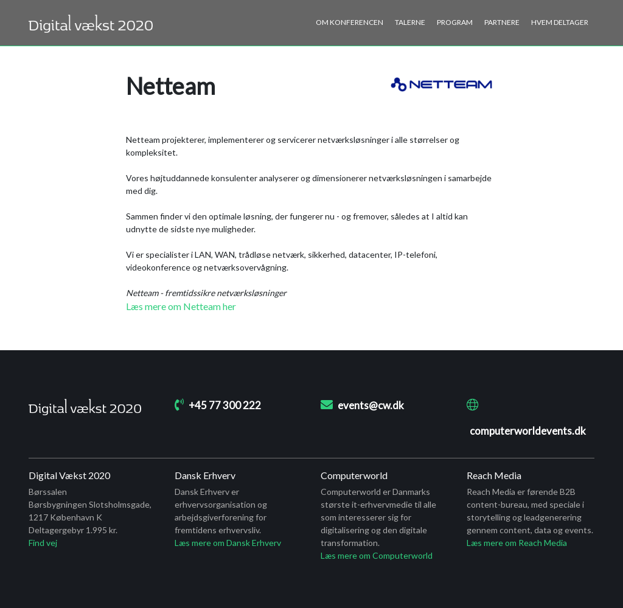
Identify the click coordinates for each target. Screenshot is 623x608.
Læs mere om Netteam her (181, 306)
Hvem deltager (559, 22)
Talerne (410, 22)
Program (455, 22)
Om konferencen (349, 22)
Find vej (43, 542)
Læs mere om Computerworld (377, 555)
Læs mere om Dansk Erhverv (228, 542)
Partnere (502, 22)
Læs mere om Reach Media (517, 542)
